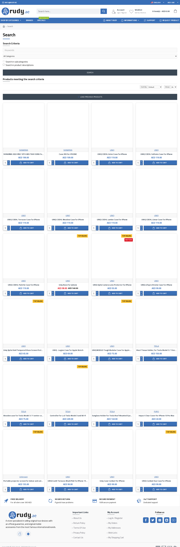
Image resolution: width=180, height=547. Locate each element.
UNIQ (112, 144)
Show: (167, 81)
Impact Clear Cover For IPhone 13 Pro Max (156, 410)
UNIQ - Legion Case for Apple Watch (67, 345)
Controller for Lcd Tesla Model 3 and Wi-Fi (68, 410)
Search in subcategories (15, 56)
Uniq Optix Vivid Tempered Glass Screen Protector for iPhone (23, 345)
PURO (156, 406)
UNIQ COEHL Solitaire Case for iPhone (156, 149)
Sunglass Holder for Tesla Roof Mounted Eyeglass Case (112, 410)
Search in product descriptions (18, 59)
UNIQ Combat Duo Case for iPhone (156, 475)
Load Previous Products (91, 91)
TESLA (156, 340)
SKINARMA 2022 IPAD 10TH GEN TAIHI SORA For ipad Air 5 (23, 149)
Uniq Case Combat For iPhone (112, 475)
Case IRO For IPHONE (68, 149)
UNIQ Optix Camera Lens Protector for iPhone (112, 279)
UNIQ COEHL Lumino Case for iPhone (112, 214)
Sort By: (140, 81)
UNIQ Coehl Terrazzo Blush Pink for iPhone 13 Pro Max (68, 475)
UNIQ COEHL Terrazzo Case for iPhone (23, 214)
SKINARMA (23, 144)
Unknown (23, 471)
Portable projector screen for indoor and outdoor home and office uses (23, 475)
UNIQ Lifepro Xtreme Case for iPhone (156, 279)
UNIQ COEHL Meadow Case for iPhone (68, 214)
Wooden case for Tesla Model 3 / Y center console (23, 410)
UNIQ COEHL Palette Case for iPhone (23, 279)
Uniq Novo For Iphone (68, 279)
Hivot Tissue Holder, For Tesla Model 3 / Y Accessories (156, 345)
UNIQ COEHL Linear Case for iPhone (156, 214)
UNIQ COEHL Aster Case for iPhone (112, 149)
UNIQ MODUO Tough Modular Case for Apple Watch (112, 345)
